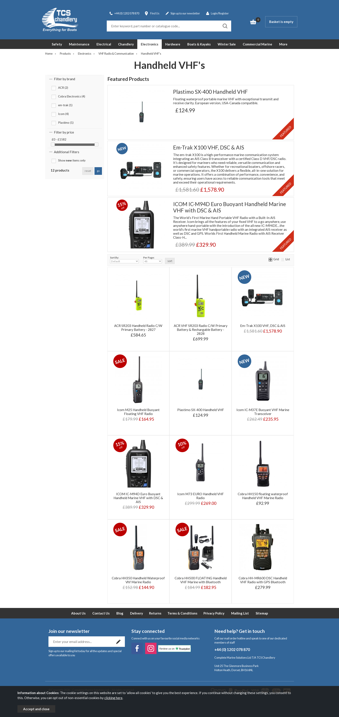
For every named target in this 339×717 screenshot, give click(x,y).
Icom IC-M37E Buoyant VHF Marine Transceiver (262, 412)
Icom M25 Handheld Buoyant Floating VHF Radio (138, 412)
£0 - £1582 (59, 139)
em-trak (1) (65, 105)
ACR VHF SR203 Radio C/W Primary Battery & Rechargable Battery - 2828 (200, 329)
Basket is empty (281, 22)
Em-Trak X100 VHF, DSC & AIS (208, 147)
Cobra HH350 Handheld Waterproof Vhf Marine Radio (138, 580)
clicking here (113, 698)
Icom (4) (63, 114)
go (98, 170)
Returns (155, 613)
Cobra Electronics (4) (71, 96)
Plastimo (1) (66, 122)
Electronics (149, 44)
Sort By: (124, 259)
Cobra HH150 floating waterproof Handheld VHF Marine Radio (263, 496)
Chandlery (126, 44)
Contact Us (101, 613)
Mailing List (240, 613)
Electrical (103, 44)
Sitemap (262, 613)
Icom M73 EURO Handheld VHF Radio (200, 496)
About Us (78, 613)
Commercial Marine (257, 44)
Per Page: (152, 259)
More (283, 44)
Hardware (172, 44)
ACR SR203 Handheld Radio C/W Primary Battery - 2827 (138, 328)
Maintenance (79, 44)
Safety (57, 44)
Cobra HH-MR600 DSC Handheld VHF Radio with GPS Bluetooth (263, 580)
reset (88, 170)
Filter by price (64, 132)
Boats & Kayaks (199, 44)
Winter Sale (227, 44)
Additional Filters (66, 152)
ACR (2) (63, 87)
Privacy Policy (213, 613)
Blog (119, 613)
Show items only (72, 160)
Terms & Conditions (182, 613)
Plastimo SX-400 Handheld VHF (210, 92)
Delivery (136, 613)
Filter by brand (64, 79)
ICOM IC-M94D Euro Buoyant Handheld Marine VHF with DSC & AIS (229, 207)
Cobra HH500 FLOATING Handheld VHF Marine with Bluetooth (201, 580)
